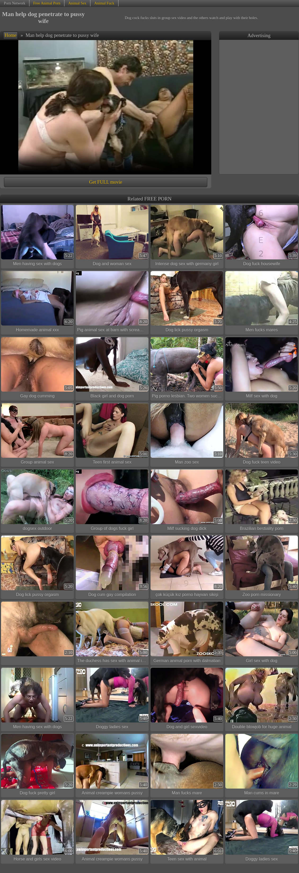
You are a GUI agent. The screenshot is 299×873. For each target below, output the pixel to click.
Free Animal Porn (46, 3)
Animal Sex (77, 3)
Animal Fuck (104, 3)
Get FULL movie (105, 182)
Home (10, 35)
